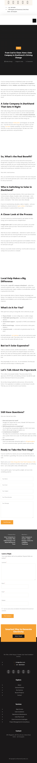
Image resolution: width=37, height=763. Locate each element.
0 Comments (29, 62)
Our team (7, 127)
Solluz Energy (9, 62)
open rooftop (21, 206)
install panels (16, 123)
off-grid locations (30, 441)
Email (3, 592)
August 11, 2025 (19, 62)
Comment (4, 562)
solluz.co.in (25, 759)
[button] (34, 21)
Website (3, 600)
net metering (15, 335)
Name (3, 583)
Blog (18, 48)
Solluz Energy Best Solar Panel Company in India (23, 462)
